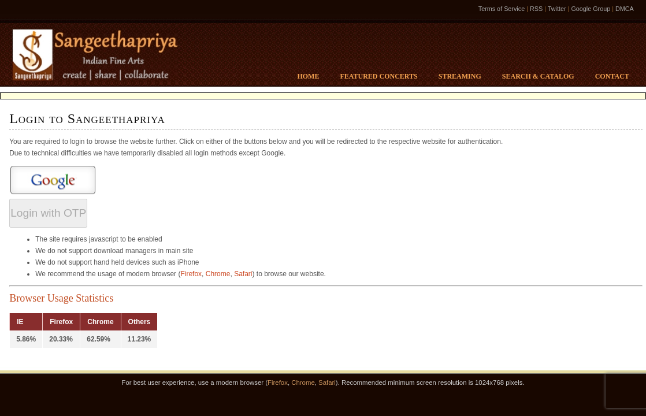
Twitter (557, 8)
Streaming (460, 76)
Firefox (191, 274)
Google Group (590, 8)
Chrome (218, 274)
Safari (243, 274)
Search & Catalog (538, 76)
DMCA (624, 8)
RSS (536, 8)
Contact (612, 76)
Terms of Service (501, 8)
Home (308, 76)
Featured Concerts (378, 76)
